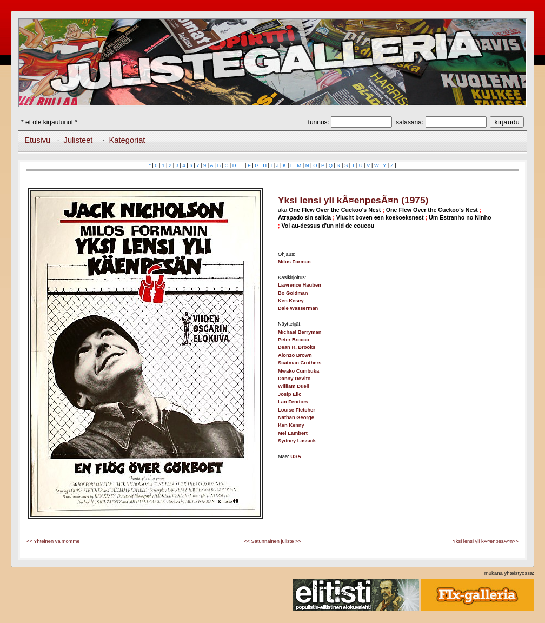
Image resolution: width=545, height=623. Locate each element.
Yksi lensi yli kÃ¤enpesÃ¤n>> (486, 541)
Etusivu (37, 140)
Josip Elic (290, 394)
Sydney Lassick (297, 440)
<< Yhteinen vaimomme (52, 541)
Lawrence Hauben (299, 285)
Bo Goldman (293, 293)
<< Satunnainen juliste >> (272, 541)
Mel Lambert (293, 433)
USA (295, 456)
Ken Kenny (291, 425)
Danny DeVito (294, 378)
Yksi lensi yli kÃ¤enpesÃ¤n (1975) (353, 200)
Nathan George (296, 417)
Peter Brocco (293, 339)
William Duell (293, 386)
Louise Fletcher (296, 410)
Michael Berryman (299, 332)
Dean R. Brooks (296, 347)
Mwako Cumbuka (298, 371)
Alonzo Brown (295, 355)
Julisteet (78, 140)
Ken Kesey (291, 300)
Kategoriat (127, 140)
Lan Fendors (293, 402)
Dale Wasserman (298, 308)
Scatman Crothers (299, 363)
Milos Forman (294, 261)
